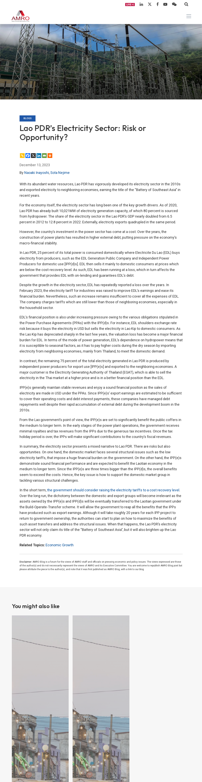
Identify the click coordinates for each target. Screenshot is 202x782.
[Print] (50, 155)
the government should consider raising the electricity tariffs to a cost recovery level (113, 490)
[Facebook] (27, 155)
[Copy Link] (22, 155)
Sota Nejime (60, 173)
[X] (33, 155)
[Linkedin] (38, 155)
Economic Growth (60, 545)
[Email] (44, 155)
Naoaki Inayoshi (36, 173)
